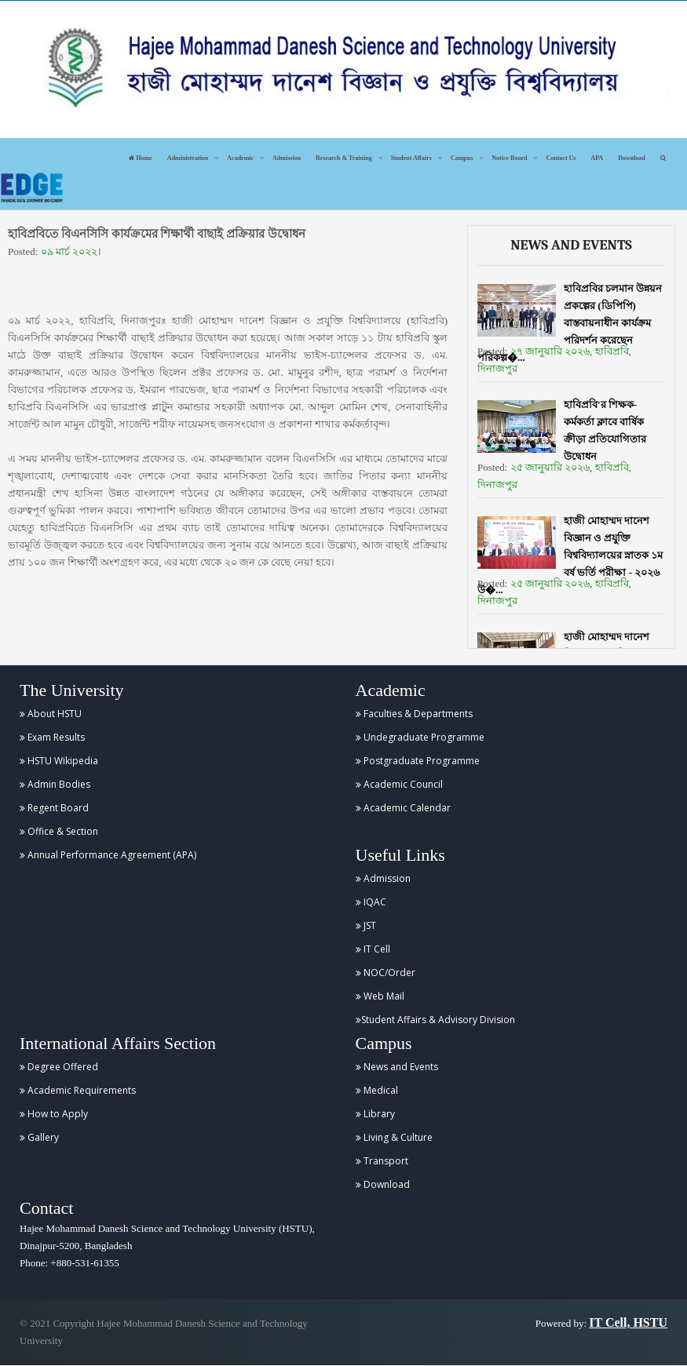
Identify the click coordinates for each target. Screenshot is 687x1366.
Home (140, 158)
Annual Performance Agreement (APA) (108, 854)
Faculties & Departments (414, 713)
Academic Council (399, 784)
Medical (377, 1090)
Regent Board (54, 807)
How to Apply (54, 1113)
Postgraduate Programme (418, 760)
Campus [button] (462, 158)
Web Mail (380, 996)
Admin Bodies (55, 784)
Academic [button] (240, 158)
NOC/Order (385, 972)
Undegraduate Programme (420, 737)
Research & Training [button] (344, 158)
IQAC (371, 902)
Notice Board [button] (509, 158)
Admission (286, 158)
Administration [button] (187, 158)
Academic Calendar (403, 807)
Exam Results (52, 737)
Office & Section (59, 831)
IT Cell (373, 949)
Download (631, 158)
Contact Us (561, 158)
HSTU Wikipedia (59, 760)
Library (375, 1113)
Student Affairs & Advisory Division (435, 1019)
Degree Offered (59, 1066)
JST (366, 925)
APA (596, 158)
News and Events (397, 1066)
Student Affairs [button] (411, 158)
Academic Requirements (78, 1090)
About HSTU (51, 713)
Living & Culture (394, 1137)
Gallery (39, 1137)
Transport (382, 1160)
